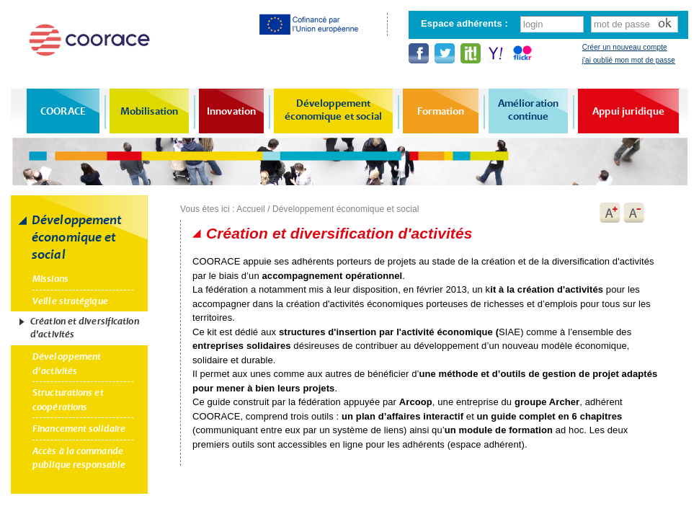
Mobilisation (149, 111)
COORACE (63, 111)
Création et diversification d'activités (84, 327)
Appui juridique (628, 111)
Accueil (250, 209)
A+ (609, 212)
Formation (441, 111)
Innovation (231, 111)
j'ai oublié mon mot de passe (628, 60)
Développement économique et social (334, 110)
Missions (50, 278)
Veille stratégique (70, 301)
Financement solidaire (78, 428)
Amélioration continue (528, 110)
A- (634, 212)
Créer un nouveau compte (624, 47)
